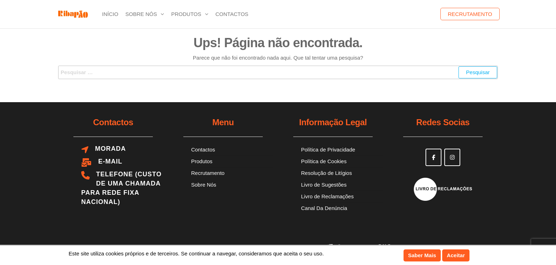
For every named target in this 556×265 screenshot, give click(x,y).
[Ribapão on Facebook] (433, 157)
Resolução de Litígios (326, 173)
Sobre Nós (141, 14)
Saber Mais (422, 255)
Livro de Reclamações (327, 196)
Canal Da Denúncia (324, 208)
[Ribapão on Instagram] (452, 157)
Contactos (232, 14)
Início (110, 14)
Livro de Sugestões (323, 185)
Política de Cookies (323, 161)
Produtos (186, 14)
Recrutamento (470, 14)
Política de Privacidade (328, 150)
